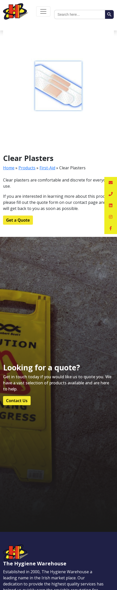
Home (8, 168)
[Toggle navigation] (43, 11)
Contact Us (17, 400)
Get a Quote (18, 220)
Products (26, 168)
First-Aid (47, 168)
